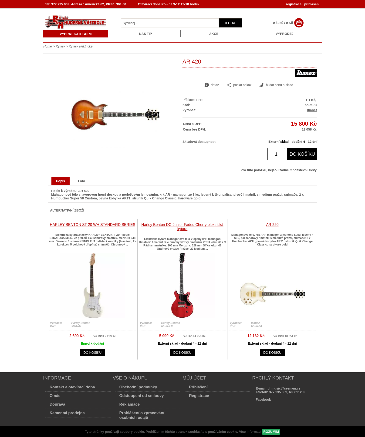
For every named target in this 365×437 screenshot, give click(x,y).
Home (47, 46)
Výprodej (284, 34)
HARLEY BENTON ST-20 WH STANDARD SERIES (92, 225)
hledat (230, 23)
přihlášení (312, 4)
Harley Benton (80, 323)
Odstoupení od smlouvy (141, 395)
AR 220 (272, 225)
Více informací (250, 432)
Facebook (263, 399)
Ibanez (312, 110)
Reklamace (129, 404)
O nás (55, 395)
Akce (214, 34)
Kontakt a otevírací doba (72, 387)
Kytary (60, 46)
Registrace (199, 395)
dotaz (211, 85)
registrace (293, 4)
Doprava (57, 404)
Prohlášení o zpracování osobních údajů (141, 415)
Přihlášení (198, 387)
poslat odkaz (239, 85)
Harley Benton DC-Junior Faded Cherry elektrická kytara (182, 227)
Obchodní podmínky (138, 387)
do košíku (302, 154)
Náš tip (145, 34)
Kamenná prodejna (67, 413)
